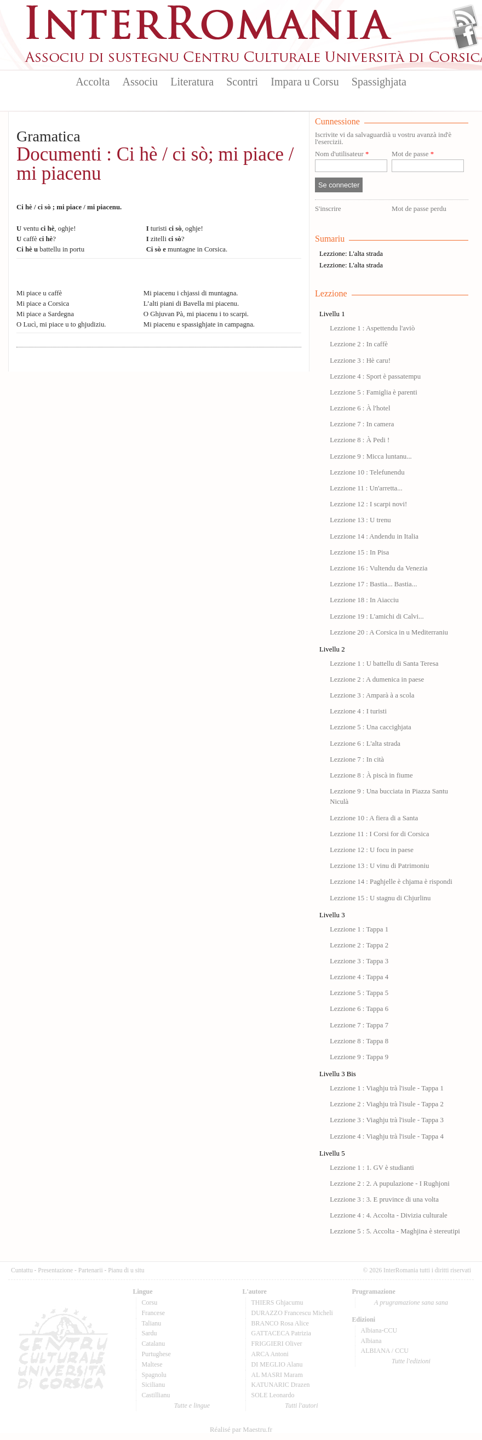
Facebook (465, 36)
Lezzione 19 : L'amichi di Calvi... (376, 616)
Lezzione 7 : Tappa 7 (359, 1025)
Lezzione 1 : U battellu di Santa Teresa (384, 663)
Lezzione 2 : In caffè (359, 344)
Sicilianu (153, 1384)
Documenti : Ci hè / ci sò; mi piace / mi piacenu (155, 164)
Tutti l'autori (301, 1405)
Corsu (150, 1302)
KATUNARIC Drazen (280, 1384)
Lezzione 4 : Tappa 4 (359, 977)
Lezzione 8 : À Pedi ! (359, 440)
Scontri (242, 82)
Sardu (149, 1333)
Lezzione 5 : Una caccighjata (370, 727)
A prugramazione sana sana (411, 1302)
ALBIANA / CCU (385, 1351)
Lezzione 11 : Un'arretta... (366, 488)
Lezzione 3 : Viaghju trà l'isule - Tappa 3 (387, 1120)
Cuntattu (22, 1270)
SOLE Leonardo (273, 1395)
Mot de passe (413, 154)
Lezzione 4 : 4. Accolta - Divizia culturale (388, 1215)
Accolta (93, 82)
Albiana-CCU (379, 1330)
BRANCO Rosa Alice (280, 1323)
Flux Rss (465, 18)
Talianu (152, 1323)
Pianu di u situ (126, 1270)
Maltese (152, 1364)
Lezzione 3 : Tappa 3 (359, 961)
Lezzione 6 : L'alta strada (365, 743)
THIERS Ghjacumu (277, 1302)
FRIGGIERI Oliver (276, 1343)
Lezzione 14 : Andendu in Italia (374, 536)
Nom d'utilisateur (342, 154)
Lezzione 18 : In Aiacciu (364, 600)
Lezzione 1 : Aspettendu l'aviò (372, 328)
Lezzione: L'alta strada (351, 254)
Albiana (371, 1341)
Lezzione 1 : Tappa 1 (359, 929)
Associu (140, 82)
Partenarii (90, 1270)
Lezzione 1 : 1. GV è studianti (372, 1168)
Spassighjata (379, 82)
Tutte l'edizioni (411, 1361)
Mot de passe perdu (419, 209)
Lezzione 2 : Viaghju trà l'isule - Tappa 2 (387, 1104)
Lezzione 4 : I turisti (358, 711)
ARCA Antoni (270, 1354)
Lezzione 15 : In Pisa (359, 552)
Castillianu (156, 1395)
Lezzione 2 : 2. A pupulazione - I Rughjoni (390, 1183)
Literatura (192, 82)
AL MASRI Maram (277, 1375)
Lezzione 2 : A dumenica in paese (377, 679)
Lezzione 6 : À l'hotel (360, 408)
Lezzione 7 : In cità (357, 759)
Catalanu (153, 1343)
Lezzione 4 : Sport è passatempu (375, 376)
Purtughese (156, 1354)
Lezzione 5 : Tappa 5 (359, 993)
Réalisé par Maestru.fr (241, 1429)
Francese (153, 1313)
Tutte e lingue (192, 1405)
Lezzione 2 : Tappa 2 (359, 945)
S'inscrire (328, 209)
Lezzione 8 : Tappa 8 (359, 1041)
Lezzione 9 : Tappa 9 (359, 1057)
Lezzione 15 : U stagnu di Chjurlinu (380, 898)
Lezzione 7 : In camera (362, 424)
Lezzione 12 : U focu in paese (372, 850)
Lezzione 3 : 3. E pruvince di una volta (384, 1199)
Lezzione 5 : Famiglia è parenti (373, 392)
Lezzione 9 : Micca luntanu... (371, 456)
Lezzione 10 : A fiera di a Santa (374, 818)
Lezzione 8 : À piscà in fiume (371, 775)
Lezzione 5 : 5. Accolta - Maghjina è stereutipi (395, 1231)
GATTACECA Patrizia (281, 1333)
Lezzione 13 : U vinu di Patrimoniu (379, 866)
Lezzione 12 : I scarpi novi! (368, 504)
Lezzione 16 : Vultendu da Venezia (378, 568)
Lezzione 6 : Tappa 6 (359, 1009)
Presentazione (55, 1270)
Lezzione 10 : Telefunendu (367, 472)
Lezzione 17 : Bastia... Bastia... (373, 584)
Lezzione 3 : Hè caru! (360, 360)
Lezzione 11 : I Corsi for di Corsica (379, 834)
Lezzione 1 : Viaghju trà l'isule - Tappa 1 (387, 1088)
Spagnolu (154, 1375)
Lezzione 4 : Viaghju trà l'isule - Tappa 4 (387, 1136)
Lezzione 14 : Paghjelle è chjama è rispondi (391, 881)
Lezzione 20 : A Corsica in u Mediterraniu (389, 632)
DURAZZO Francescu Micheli (292, 1313)
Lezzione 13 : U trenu (360, 520)
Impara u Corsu (304, 82)
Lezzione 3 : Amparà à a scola (372, 695)
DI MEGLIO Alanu (277, 1364)
